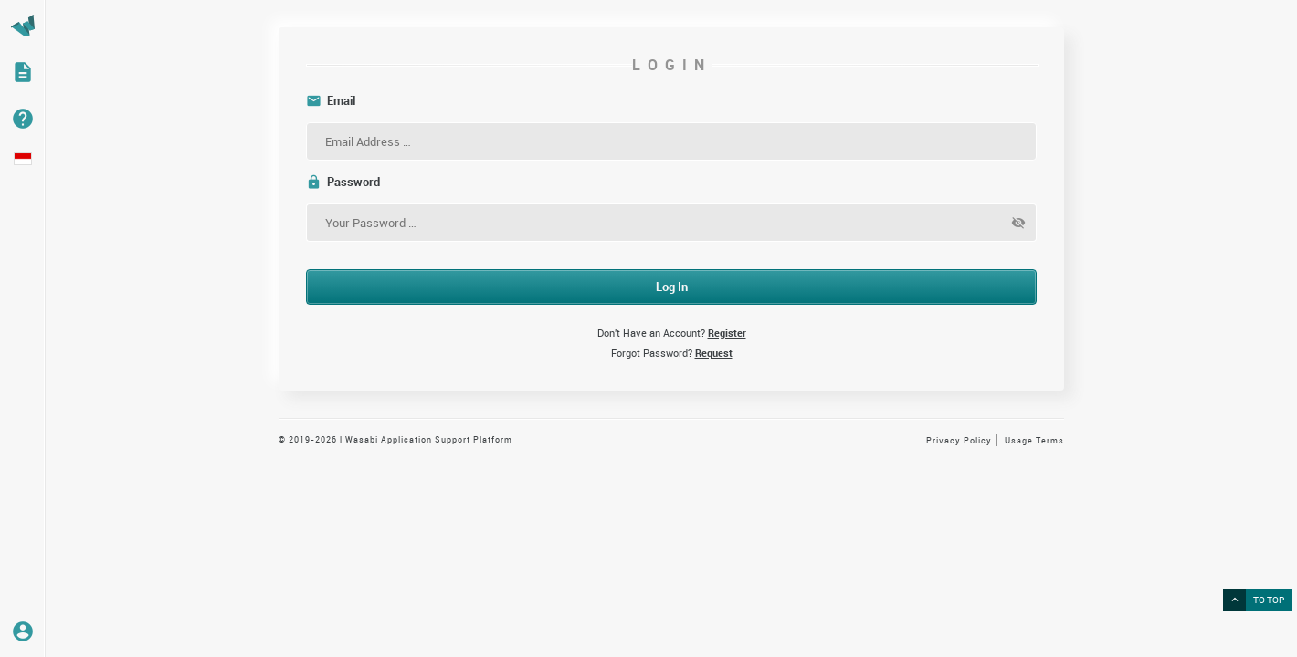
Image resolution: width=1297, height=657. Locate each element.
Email (330, 101)
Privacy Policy (959, 440)
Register (727, 332)
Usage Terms (1034, 440)
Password (343, 182)
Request (714, 353)
